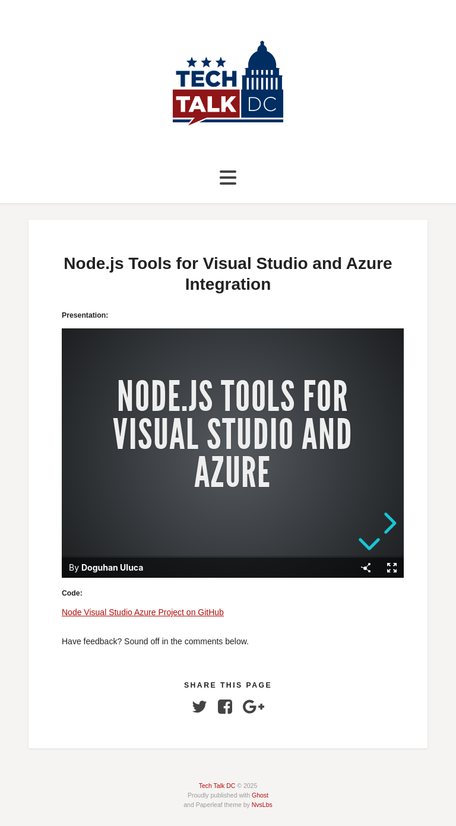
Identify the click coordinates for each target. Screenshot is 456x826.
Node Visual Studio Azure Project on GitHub (143, 612)
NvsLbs (262, 804)
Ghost (260, 795)
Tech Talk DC (217, 785)
